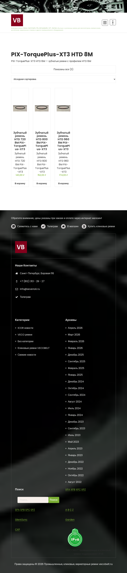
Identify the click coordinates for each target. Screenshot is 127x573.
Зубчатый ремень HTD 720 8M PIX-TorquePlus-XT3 (20, 141)
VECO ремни (25, 566)
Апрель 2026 (75, 560)
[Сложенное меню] (105, 23)
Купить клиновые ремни (101, 238)
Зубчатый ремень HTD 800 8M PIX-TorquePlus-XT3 (41, 141)
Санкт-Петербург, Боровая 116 (37, 336)
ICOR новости (25, 560)
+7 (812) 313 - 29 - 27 (32, 344)
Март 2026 (74, 566)
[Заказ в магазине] (63, 79)
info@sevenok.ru (30, 351)
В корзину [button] (20, 183)
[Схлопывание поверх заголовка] (113, 22)
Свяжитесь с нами (27, 238)
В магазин (72, 238)
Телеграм (52, 238)
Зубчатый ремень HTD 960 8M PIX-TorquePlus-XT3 (63, 141)
